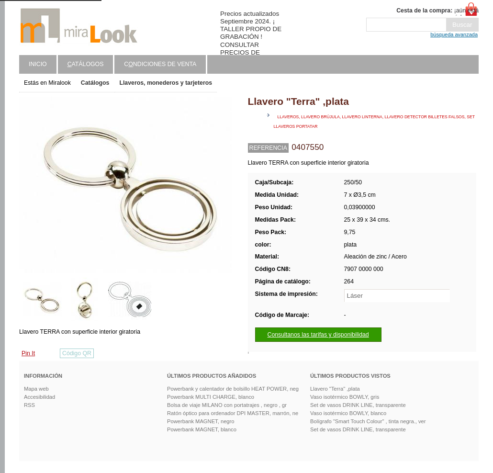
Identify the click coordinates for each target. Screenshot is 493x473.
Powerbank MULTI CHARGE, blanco (210, 397)
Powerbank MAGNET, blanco (201, 429)
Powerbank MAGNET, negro (201, 421)
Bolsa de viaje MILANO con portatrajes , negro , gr (227, 405)
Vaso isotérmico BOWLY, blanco (348, 413)
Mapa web (36, 389)
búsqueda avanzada (454, 34)
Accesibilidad (39, 397)
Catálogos (95, 82)
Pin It (28, 353)
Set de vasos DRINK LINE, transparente (358, 405)
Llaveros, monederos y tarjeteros (165, 82)
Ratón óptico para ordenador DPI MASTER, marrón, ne (232, 413)
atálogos (85, 64)
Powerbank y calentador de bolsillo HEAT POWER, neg (233, 389)
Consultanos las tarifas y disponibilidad (318, 334)
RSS (29, 405)
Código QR (76, 353)
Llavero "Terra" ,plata (335, 389)
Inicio (38, 64)
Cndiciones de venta (160, 64)
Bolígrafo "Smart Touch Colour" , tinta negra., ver (368, 421)
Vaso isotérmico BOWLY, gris (344, 397)
